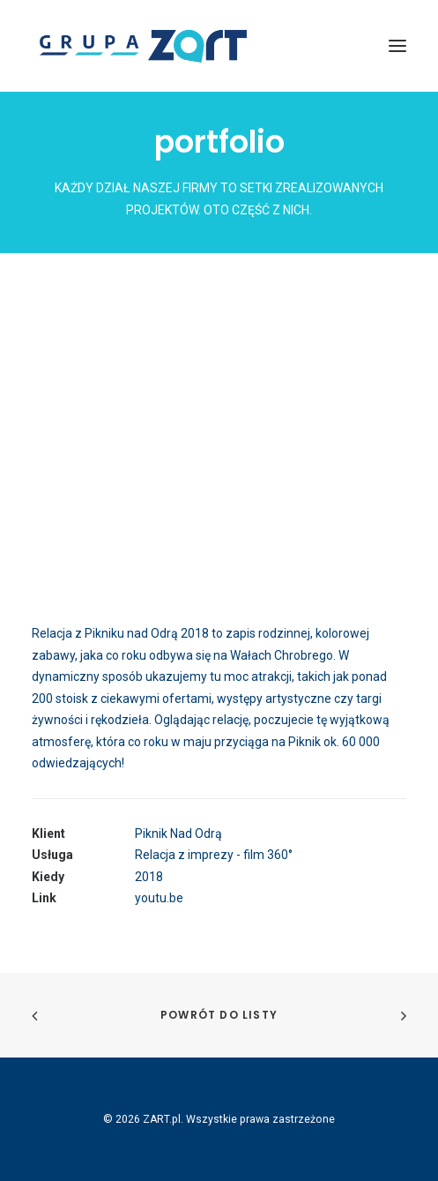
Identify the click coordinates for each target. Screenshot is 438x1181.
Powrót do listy (219, 1014)
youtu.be (159, 898)
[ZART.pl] (143, 46)
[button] (397, 46)
